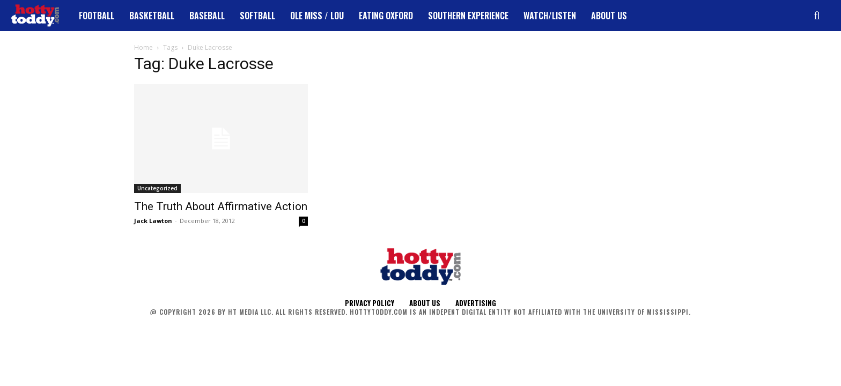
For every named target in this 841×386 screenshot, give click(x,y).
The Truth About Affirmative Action (220, 206)
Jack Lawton (153, 221)
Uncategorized (157, 188)
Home (143, 47)
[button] (817, 15)
